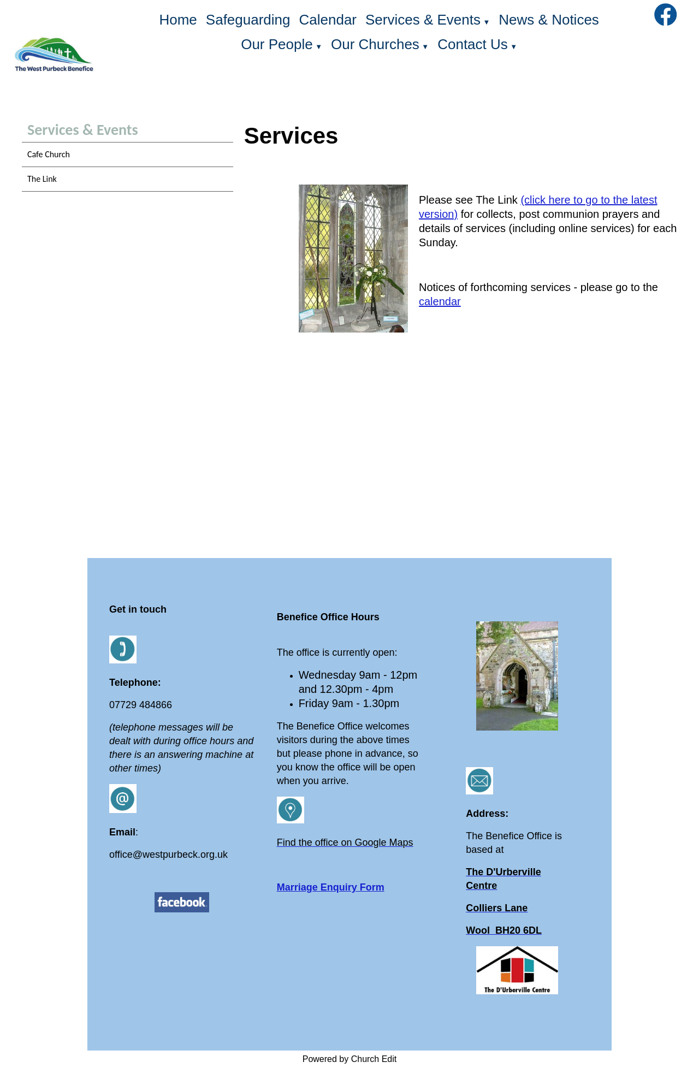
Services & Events (423, 19)
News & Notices (549, 19)
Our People (277, 44)
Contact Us (472, 44)
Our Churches (375, 44)
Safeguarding (248, 19)
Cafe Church (48, 154)
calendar (440, 301)
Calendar (328, 19)
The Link (42, 179)
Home (178, 19)
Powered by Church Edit (350, 1059)
